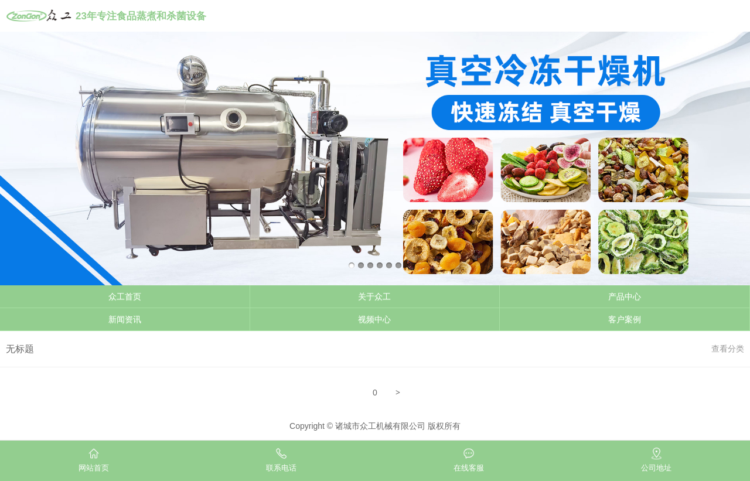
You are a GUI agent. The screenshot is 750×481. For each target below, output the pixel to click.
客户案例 (624, 319)
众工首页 (124, 296)
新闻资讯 (124, 319)
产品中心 (624, 296)
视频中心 (374, 319)
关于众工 (374, 296)
